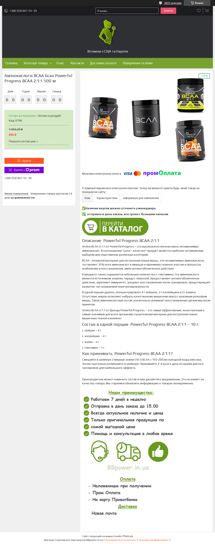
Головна (11, 63)
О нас (60, 63)
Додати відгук (199, 11)
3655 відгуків (173, 3)
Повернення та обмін (138, 63)
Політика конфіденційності (155, 540)
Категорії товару (36, 63)
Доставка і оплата (103, 63)
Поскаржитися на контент (120, 540)
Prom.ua (128, 536)
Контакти (77, 63)
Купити (26, 160)
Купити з (26, 170)
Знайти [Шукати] (168, 10)
